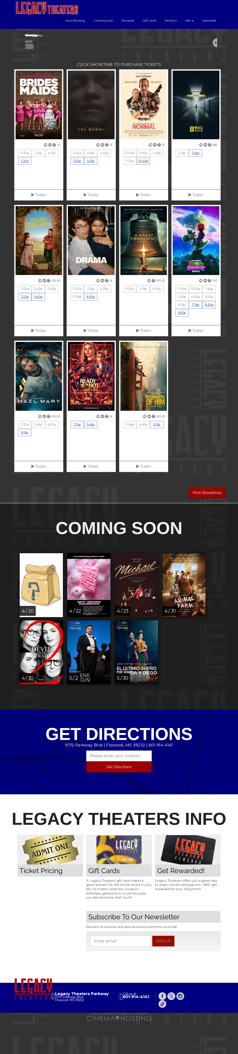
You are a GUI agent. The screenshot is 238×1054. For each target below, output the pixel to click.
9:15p (24, 466)
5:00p (52, 322)
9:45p (91, 458)
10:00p (143, 194)
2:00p (143, 186)
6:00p (52, 458)
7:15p (195, 338)
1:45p (209, 322)
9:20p (90, 330)
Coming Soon (103, 20)
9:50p (182, 346)
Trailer (38, 228)
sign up (163, 974)
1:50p (90, 186)
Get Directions (119, 800)
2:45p (182, 330)
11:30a (24, 186)
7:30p (77, 194)
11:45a (77, 186)
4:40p (104, 186)
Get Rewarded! (181, 904)
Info (189, 20)
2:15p (38, 186)
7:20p (25, 194)
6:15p (181, 338)
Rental (171, 20)
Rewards (128, 20)
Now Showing (75, 20)
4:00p (195, 330)
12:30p (195, 322)
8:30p (209, 338)
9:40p (38, 330)
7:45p (196, 186)
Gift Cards (149, 20)
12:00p (129, 186)
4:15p (52, 186)
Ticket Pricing (41, 904)
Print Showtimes (207, 526)
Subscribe (209, 20)
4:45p (157, 186)
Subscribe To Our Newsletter (134, 950)
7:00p (129, 194)
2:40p (38, 322)
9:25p (91, 194)
